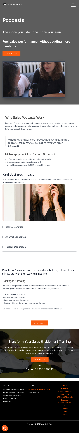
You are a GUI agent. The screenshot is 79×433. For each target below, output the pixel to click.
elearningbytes (15, 4)
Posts (65, 415)
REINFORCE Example (65, 397)
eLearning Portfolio (64, 391)
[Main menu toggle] (73, 4)
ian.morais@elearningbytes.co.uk (39, 389)
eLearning (64, 388)
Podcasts (64, 400)
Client (65, 412)
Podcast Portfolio (64, 403)
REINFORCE (64, 394)
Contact (65, 409)
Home (65, 385)
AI (64, 406)
